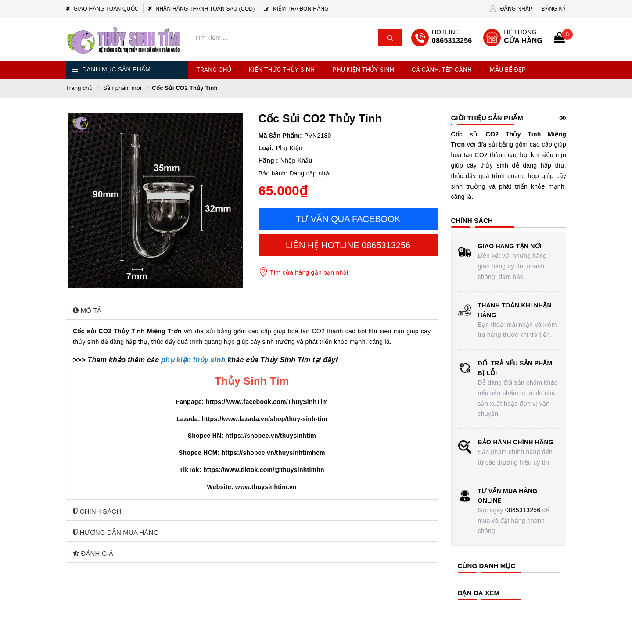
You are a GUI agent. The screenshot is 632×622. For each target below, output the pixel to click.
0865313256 (522, 510)
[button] (252, 310)
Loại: (266, 147)
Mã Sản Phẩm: (280, 135)
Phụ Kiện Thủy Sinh (363, 69)
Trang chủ (214, 69)
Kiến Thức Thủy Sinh (282, 69)
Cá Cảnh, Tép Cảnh (442, 69)
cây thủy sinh (487, 165)
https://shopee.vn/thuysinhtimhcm (273, 452)
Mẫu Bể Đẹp (507, 69)
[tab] (252, 310)
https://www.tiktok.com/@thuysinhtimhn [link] (263, 469)
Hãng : (268, 160)
